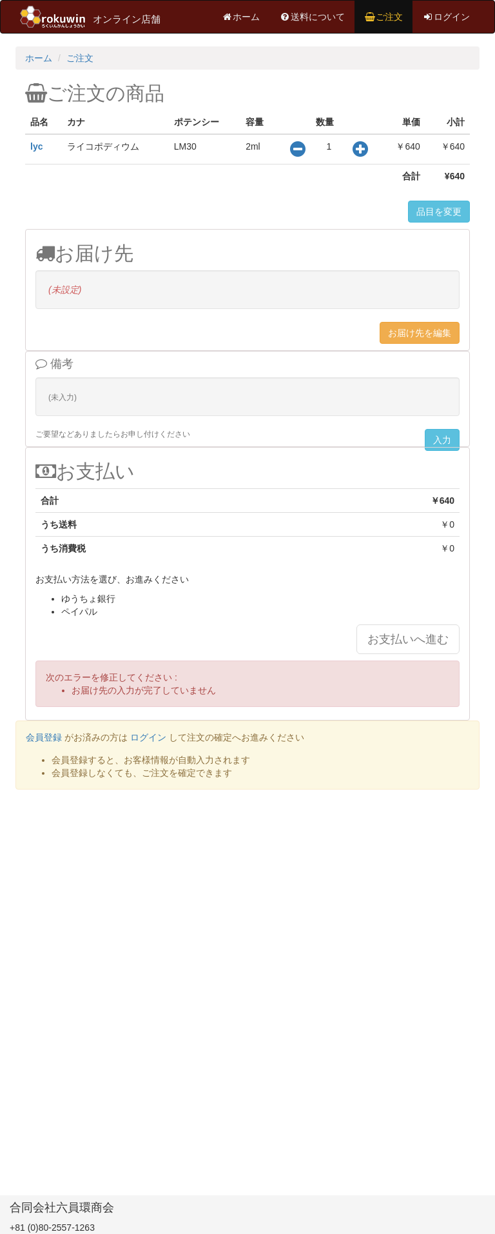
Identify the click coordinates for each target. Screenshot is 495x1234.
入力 (442, 440)
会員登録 (44, 737)
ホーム (240, 17)
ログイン (446, 17)
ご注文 (383, 17)
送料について (312, 17)
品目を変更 (438, 211)
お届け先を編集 (419, 333)
